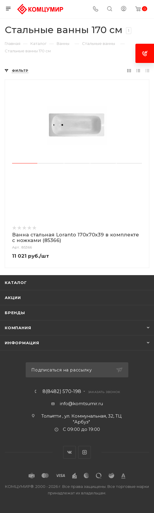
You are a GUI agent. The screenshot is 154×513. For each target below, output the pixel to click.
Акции (13, 297)
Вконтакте (69, 452)
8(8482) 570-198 (61, 391)
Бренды (15, 312)
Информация (22, 342)
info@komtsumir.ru (81, 403)
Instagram (84, 452)
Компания (18, 327)
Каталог (16, 282)
